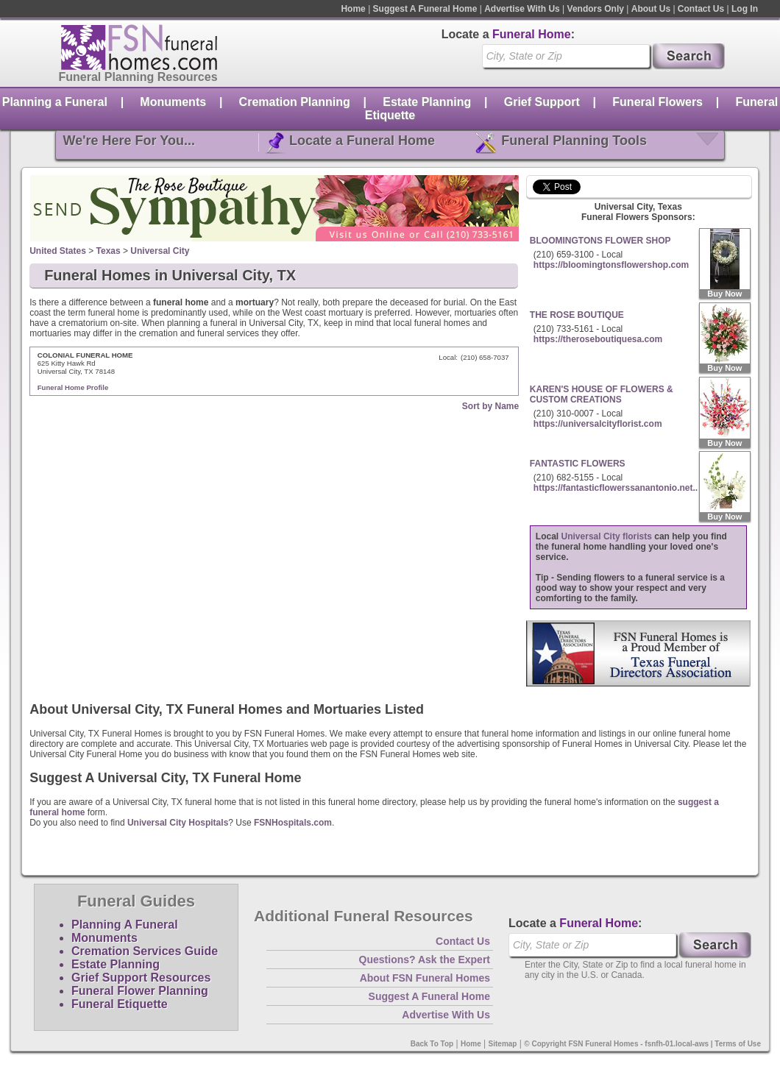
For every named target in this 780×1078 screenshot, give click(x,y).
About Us (650, 9)
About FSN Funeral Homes (425, 978)
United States (57, 251)
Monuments (173, 102)
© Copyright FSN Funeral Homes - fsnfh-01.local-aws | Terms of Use (642, 1044)
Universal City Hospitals (177, 823)
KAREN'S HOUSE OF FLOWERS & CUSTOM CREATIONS (601, 394)
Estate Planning (427, 102)
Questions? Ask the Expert (424, 959)
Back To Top (432, 1044)
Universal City (159, 251)
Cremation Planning (294, 102)
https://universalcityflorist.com (597, 424)
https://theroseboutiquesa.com (597, 339)
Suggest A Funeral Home (425, 9)
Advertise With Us (522, 9)
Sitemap (503, 1044)
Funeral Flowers (657, 102)
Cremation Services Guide (144, 951)
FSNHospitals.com (293, 823)
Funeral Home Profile (73, 387)
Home (353, 9)
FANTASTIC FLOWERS (577, 463)
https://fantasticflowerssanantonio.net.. (615, 488)
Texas (108, 251)
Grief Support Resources (140, 977)
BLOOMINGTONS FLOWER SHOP (600, 240)
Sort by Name (490, 406)
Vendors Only (595, 9)
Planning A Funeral (124, 924)
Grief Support (542, 102)
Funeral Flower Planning (139, 991)
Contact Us (701, 9)
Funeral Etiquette (119, 1004)
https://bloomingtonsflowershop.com (611, 265)
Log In (744, 9)
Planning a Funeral (54, 102)
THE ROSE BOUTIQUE (577, 315)
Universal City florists (606, 536)
